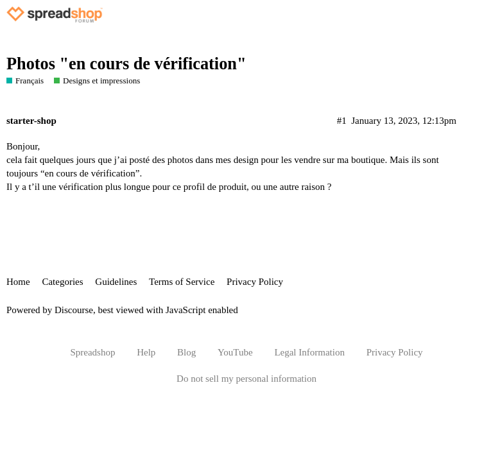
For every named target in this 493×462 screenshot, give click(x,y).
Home (18, 282)
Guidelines (116, 282)
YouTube (235, 352)
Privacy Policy (255, 282)
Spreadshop (92, 352)
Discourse (74, 310)
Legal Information (309, 352)
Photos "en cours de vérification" (126, 64)
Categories (62, 282)
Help (146, 352)
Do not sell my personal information (246, 378)
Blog (186, 352)
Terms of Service (181, 282)
